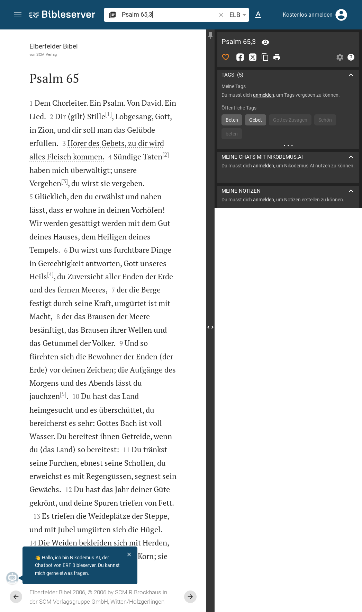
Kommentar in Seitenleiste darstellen (278, 233)
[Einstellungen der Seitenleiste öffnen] (339, 57)
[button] (17, 15)
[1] (108, 114)
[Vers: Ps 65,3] (265, 42)
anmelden (263, 95)
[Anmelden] (341, 15)
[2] (165, 154)
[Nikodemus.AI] (16, 578)
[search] (169, 14)
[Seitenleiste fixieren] (210, 35)
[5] (63, 394)
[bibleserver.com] (62, 15)
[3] (64, 181)
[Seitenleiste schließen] (210, 327)
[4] (50, 274)
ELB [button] (238, 15)
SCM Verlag (46, 54)
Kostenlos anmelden (308, 14)
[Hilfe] (350, 57)
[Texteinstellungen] (258, 15)
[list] (288, 264)
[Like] (225, 57)
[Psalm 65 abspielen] (288, 381)
